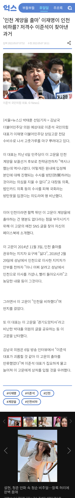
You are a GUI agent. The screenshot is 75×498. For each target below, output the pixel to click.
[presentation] (4, 421)
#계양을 (11, 401)
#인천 (47, 393)
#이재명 (11, 393)
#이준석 (30, 393)
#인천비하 (31, 401)
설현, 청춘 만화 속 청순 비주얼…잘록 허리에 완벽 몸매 (36, 490)
